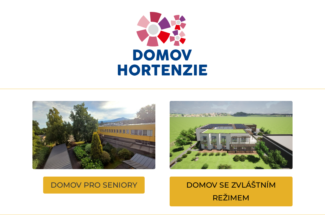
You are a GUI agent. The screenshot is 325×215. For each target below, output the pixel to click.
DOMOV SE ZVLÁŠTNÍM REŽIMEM (231, 191)
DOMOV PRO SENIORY (94, 184)
